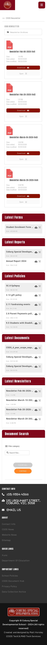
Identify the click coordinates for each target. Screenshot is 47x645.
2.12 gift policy (14, 295)
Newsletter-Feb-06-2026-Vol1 (22, 51)
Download (23, 68)
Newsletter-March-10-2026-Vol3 (24, 137)
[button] (41, 5)
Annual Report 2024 (16, 261)
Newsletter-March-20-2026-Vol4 (24, 180)
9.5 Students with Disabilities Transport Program (20, 323)
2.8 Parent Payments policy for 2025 (20, 313)
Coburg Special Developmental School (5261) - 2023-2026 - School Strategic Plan (20, 251)
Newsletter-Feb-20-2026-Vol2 (22, 94)
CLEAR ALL (22, 465)
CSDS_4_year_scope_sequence (20, 347)
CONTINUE (23, 471)
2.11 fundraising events (18, 304)
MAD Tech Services (31, 636)
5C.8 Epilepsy (13, 285)
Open (23, 74)
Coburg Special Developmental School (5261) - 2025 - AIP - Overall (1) (20, 357)
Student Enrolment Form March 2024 (20, 227)
